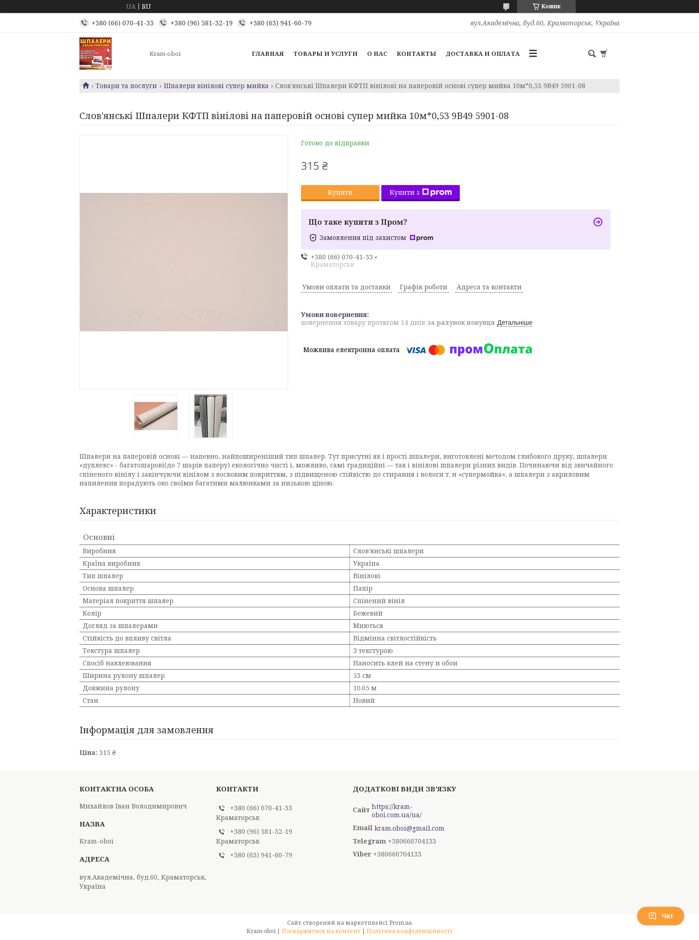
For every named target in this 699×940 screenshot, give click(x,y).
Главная (268, 53)
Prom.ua (400, 923)
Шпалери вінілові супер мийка (216, 86)
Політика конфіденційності (409, 931)
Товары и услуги (325, 53)
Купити (340, 192)
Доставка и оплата (483, 53)
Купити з (421, 192)
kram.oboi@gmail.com (409, 828)
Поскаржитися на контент (321, 931)
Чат (660, 916)
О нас (377, 53)
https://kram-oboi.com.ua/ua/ (397, 810)
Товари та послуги (126, 86)
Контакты (416, 53)
